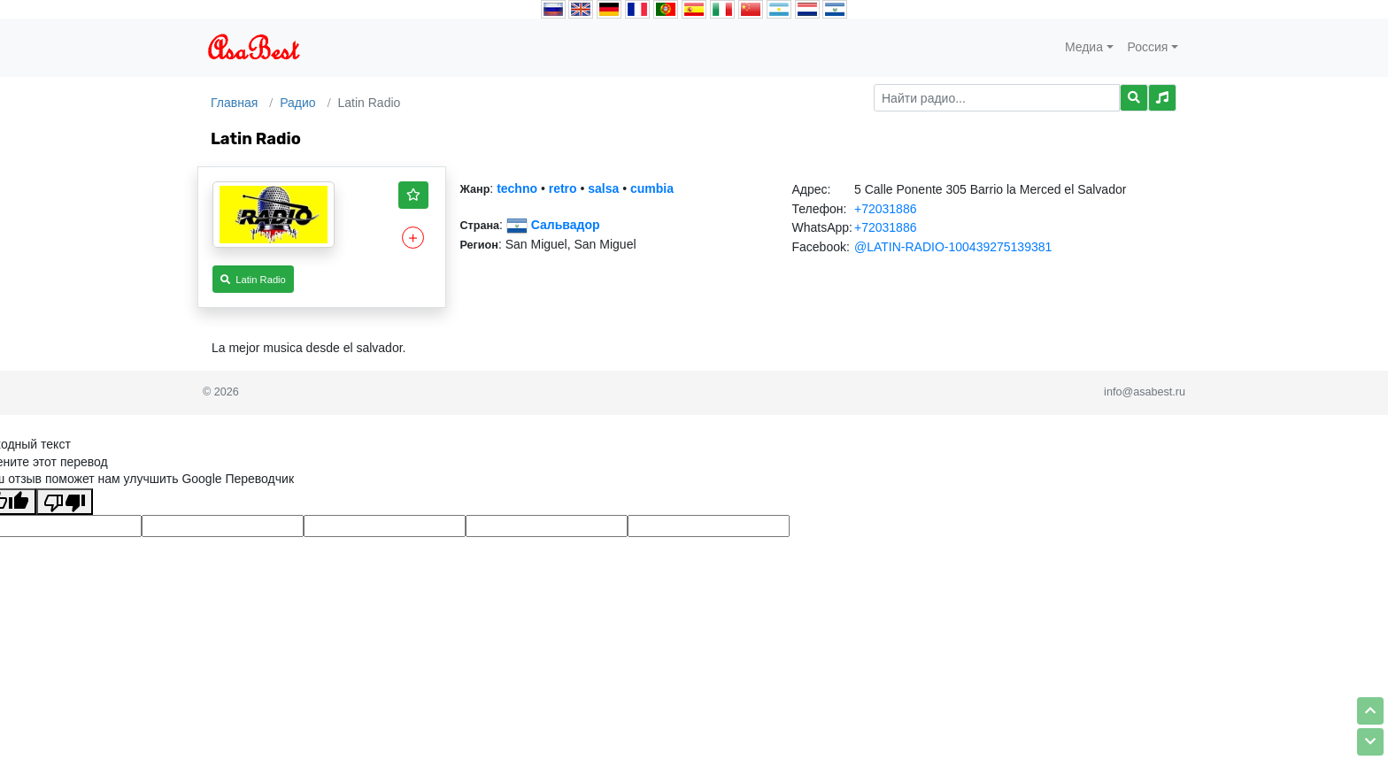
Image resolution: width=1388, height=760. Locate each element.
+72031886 (885, 209)
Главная (234, 103)
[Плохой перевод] (64, 501)
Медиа (1084, 47)
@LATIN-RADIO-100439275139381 (953, 247)
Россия (1148, 47)
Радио (297, 103)
